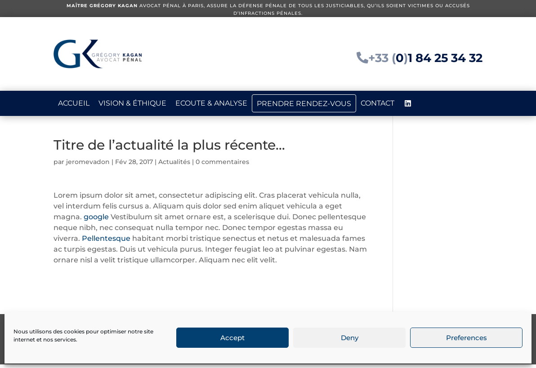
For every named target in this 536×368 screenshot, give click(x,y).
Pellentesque (107, 242)
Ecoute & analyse (211, 103)
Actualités (174, 165)
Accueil (73, 103)
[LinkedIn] (408, 103)
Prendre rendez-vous (304, 103)
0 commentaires (222, 165)
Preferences (466, 337)
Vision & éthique (132, 103)
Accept (232, 337)
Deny (349, 337)
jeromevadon (88, 165)
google (96, 220)
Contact (377, 103)
